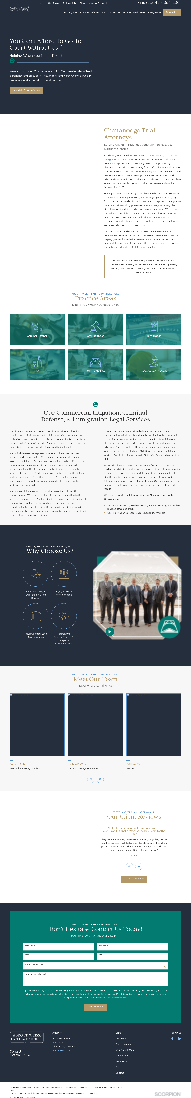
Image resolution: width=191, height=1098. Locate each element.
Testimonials (69, 3)
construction (171, 155)
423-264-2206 (168, 3)
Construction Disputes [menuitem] (119, 12)
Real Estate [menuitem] (139, 12)
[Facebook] (172, 1038)
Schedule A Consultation (26, 90)
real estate (128, 159)
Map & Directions (61, 1050)
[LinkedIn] (179, 1038)
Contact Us (172, 12)
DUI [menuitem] (103, 12)
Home (41, 3)
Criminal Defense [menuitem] (89, 12)
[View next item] (138, 866)
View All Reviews (134, 879)
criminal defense (154, 155)
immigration (110, 159)
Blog (82, 3)
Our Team (53, 3)
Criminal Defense (124, 1050)
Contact (119, 1073)
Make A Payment (98, 3)
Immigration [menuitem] (154, 12)
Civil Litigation (123, 1044)
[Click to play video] (109, 631)
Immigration (122, 1055)
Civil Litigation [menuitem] (70, 12)
